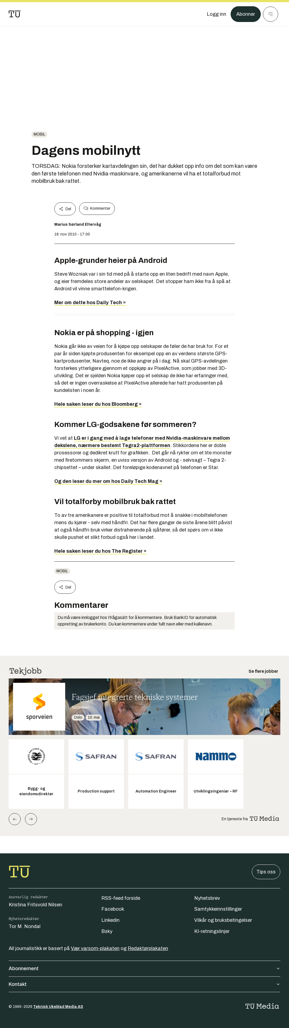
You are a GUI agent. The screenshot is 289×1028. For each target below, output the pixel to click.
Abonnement (144, 968)
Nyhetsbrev (207, 898)
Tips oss (266, 872)
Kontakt (144, 984)
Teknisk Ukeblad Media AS (58, 1007)
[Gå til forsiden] (15, 14)
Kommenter (97, 208)
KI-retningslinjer (212, 931)
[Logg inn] (216, 14)
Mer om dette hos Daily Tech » (90, 302)
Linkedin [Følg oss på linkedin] (110, 920)
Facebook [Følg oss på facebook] (112, 909)
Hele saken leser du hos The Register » (100, 551)
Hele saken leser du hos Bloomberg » (98, 404)
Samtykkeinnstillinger (218, 909)
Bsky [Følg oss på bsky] (106, 931)
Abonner (245, 14)
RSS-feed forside (120, 898)
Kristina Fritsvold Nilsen (35, 904)
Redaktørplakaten (148, 948)
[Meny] (270, 14)
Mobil (39, 134)
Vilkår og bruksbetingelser (223, 920)
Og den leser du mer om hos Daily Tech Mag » (108, 481)
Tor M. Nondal (24, 926)
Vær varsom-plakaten (95, 948)
